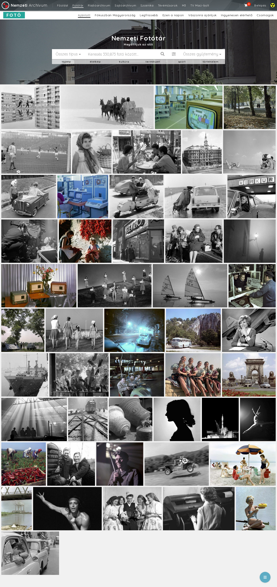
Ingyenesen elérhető (236, 15)
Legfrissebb (149, 15)
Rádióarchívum (99, 5)
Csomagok (265, 15)
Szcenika (147, 5)
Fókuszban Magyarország (115, 15)
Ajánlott (84, 15)
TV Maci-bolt (199, 5)
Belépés (260, 5)
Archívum (24, 5)
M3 (184, 5)
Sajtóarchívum (125, 5)
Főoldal (62, 5)
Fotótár (78, 5)
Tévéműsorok (168, 5)
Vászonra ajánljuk (202, 15)
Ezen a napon (173, 15)
